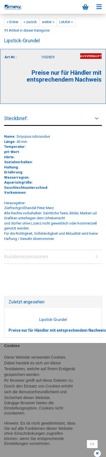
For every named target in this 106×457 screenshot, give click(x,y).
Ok (92, 444)
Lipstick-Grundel (53, 319)
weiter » (48, 22)
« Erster (12, 22)
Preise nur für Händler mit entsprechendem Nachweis (57, 330)
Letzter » (66, 22)
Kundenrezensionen (26, 256)
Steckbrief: (16, 118)
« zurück (30, 22)
